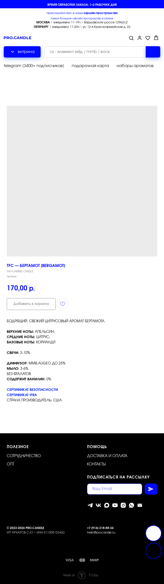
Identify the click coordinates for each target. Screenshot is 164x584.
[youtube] (115, 505)
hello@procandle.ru (101, 532)
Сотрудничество (24, 456)
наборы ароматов (135, 66)
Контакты (96, 464)
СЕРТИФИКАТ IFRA (22, 395)
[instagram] (123, 505)
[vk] (98, 505)
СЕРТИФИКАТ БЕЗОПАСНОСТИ (32, 390)
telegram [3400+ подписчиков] (34, 66)
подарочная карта (90, 66)
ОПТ (10, 464)
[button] (131, 37)
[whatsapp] (131, 505)
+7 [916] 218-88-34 (100, 527)
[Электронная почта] (140, 505)
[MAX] (107, 505)
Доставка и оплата (107, 456)
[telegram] (90, 505)
